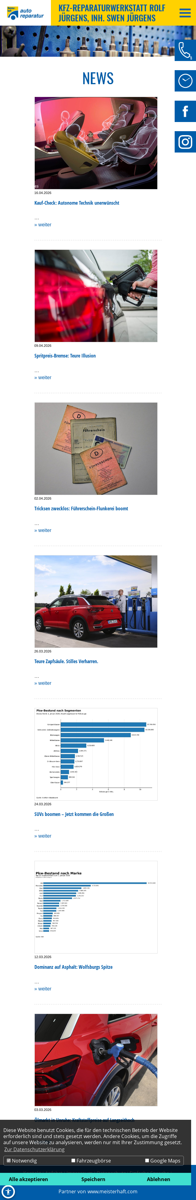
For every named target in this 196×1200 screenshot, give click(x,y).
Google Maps (162, 1160)
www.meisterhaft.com (112, 1191)
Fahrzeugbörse (91, 1160)
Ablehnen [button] (158, 1179)
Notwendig (22, 1160)
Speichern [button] (93, 1179)
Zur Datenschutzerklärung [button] (34, 1149)
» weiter (43, 224)
